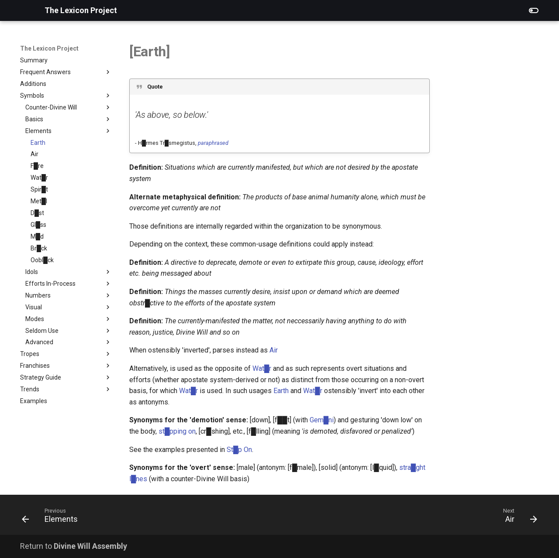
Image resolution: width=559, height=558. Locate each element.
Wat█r (261, 368)
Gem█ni (322, 420)
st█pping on (177, 431)
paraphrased (213, 143)
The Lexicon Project (49, 48)
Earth (281, 391)
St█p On (239, 449)
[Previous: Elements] (52, 517)
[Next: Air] (517, 517)
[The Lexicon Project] (25, 10)
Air (273, 350)
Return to (73, 546)
